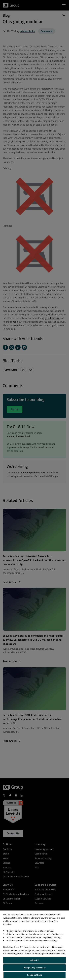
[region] (34, 944)
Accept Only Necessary (34, 967)
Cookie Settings (34, 974)
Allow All (34, 960)
